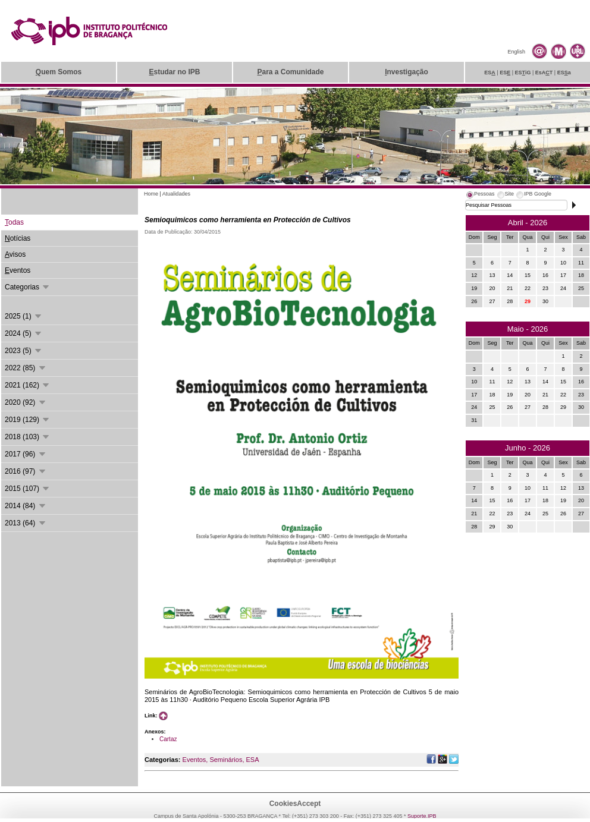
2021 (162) (28, 385)
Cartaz (168, 739)
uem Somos (58, 72)
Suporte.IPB (422, 816)
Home (151, 194)
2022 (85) (26, 368)
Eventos (194, 759)
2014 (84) (26, 506)
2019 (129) (28, 419)
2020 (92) (26, 402)
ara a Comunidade (290, 72)
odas (14, 222)
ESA (252, 759)
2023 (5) (24, 350)
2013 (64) (26, 523)
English (516, 52)
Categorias (28, 287)
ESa (564, 72)
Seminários (225, 759)
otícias (17, 238)
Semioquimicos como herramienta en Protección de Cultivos (248, 220)
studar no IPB (174, 72)
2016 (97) (26, 471)
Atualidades (176, 194)
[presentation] (480, 195)
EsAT (544, 72)
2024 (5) (24, 333)
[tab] (480, 195)
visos (15, 254)
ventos (17, 270)
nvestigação (406, 72)
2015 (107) (28, 488)
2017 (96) (26, 454)
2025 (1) (24, 316)
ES (489, 72)
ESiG (523, 72)
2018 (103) (28, 437)
